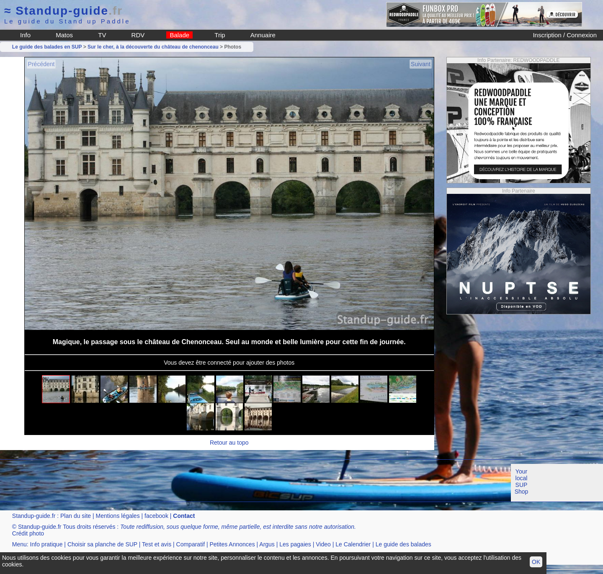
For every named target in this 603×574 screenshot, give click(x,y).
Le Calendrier (353, 544)
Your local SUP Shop (521, 481)
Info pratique (46, 544)
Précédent (41, 64)
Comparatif (190, 544)
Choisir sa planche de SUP (102, 544)
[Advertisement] (152, 483)
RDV (138, 35)
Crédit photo (28, 533)
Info (25, 35)
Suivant (420, 64)
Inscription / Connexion (565, 35)
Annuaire (263, 35)
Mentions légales (118, 515)
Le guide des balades (403, 544)
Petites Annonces (232, 544)
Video (323, 544)
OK (536, 562)
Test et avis (156, 544)
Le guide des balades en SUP (47, 47)
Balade (179, 35)
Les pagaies (295, 544)
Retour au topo (229, 442)
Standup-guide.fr (34, 515)
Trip (219, 35)
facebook (156, 515)
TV (102, 35)
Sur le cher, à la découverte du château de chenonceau (153, 47)
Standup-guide (63, 10)
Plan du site (75, 515)
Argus (267, 544)
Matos (64, 35)
